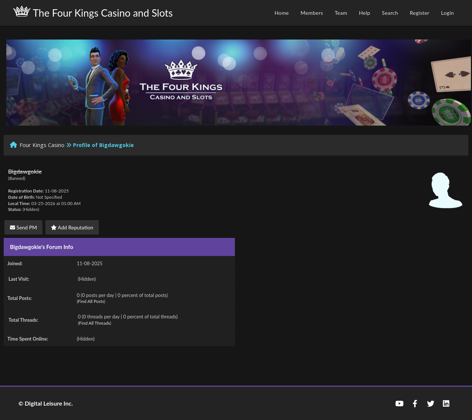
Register (419, 13)
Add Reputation (72, 227)
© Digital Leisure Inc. (45, 403)
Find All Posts (91, 301)
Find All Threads (94, 323)
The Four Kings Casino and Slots (93, 12)
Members (312, 13)
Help (364, 13)
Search (390, 13)
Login (447, 13)
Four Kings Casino (42, 144)
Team (341, 13)
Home (281, 13)
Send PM (23, 227)
